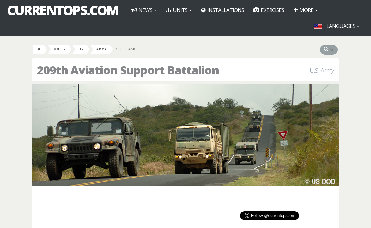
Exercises (268, 10)
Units (179, 10)
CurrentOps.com (62, 10)
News (143, 10)
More (306, 10)
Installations (222, 10)
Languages (336, 25)
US (80, 49)
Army (101, 49)
